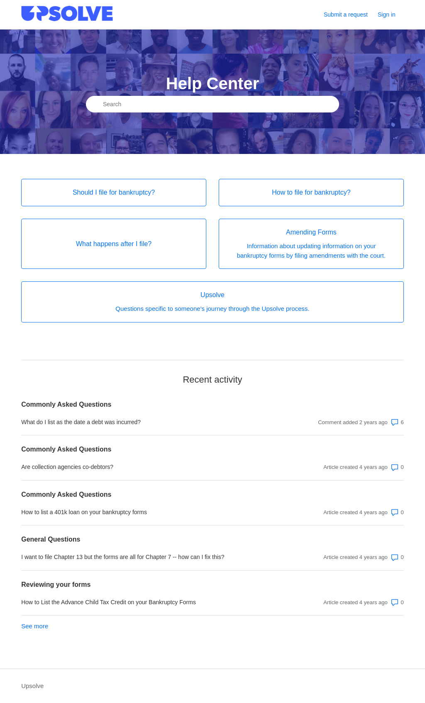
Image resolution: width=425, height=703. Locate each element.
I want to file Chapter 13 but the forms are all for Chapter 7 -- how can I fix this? (122, 557)
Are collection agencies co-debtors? (67, 467)
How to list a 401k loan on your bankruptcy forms (84, 512)
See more (34, 626)
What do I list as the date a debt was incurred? (81, 422)
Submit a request (346, 14)
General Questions (50, 539)
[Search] (212, 104)
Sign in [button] (387, 14)
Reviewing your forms (55, 584)
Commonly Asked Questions (66, 404)
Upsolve (32, 685)
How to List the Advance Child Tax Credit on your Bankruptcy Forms (108, 602)
